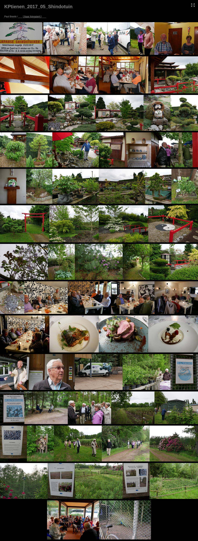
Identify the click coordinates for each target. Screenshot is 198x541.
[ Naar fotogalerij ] (32, 16)
